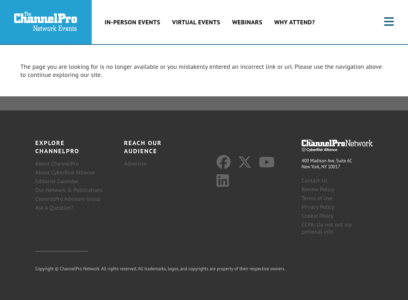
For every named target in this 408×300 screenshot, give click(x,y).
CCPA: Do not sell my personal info (327, 228)
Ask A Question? (54, 207)
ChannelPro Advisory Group (68, 198)
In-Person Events (132, 22)
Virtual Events (196, 22)
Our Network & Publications (69, 189)
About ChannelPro (57, 163)
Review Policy (318, 189)
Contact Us (314, 180)
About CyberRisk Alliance (65, 172)
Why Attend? (294, 22)
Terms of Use (317, 198)
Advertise (135, 163)
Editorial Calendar (56, 181)
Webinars (247, 22)
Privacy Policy (318, 206)
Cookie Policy (317, 215)
